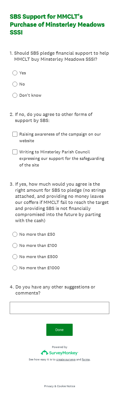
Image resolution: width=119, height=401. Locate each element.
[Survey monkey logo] (59, 352)
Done (59, 329)
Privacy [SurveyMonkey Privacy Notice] (49, 386)
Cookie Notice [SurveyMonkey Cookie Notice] (66, 386)
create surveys (66, 359)
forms (86, 359)
